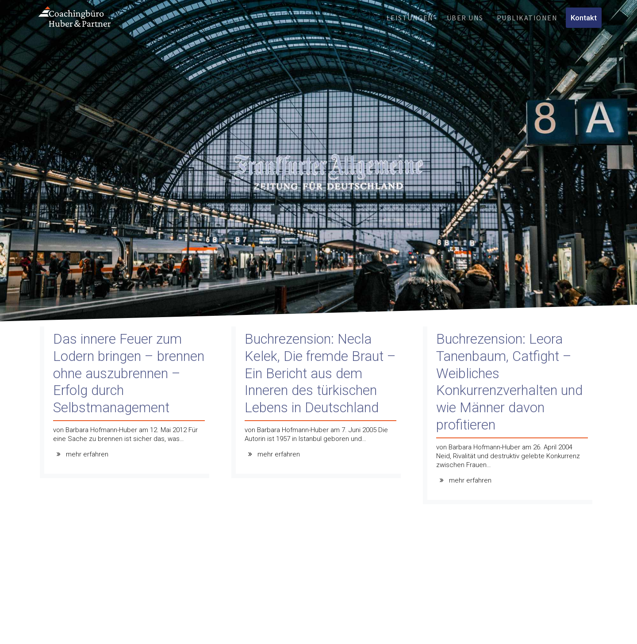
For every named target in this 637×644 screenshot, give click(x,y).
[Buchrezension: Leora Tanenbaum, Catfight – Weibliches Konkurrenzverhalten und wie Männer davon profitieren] (509, 417)
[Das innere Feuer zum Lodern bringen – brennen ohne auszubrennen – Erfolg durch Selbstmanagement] (126, 404)
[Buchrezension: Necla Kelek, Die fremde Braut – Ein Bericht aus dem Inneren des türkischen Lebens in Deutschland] (318, 404)
